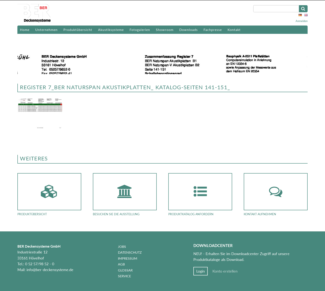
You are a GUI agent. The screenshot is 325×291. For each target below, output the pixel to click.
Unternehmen (46, 30)
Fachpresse (213, 30)
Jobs (122, 246)
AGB (121, 264)
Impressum (127, 258)
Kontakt (234, 30)
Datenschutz (130, 252)
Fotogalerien (140, 30)
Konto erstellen (225, 271)
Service (124, 276)
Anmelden (302, 21)
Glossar (125, 270)
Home (24, 30)
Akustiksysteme (111, 30)
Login (200, 271)
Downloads (188, 30)
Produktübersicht (77, 30)
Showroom (164, 30)
